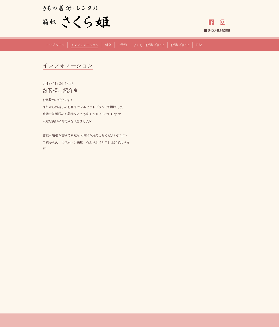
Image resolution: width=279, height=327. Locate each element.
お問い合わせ (180, 45)
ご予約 (122, 45)
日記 (199, 45)
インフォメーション (85, 45)
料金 (108, 45)
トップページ (55, 45)
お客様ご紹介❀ (60, 90)
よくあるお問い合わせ (148, 45)
